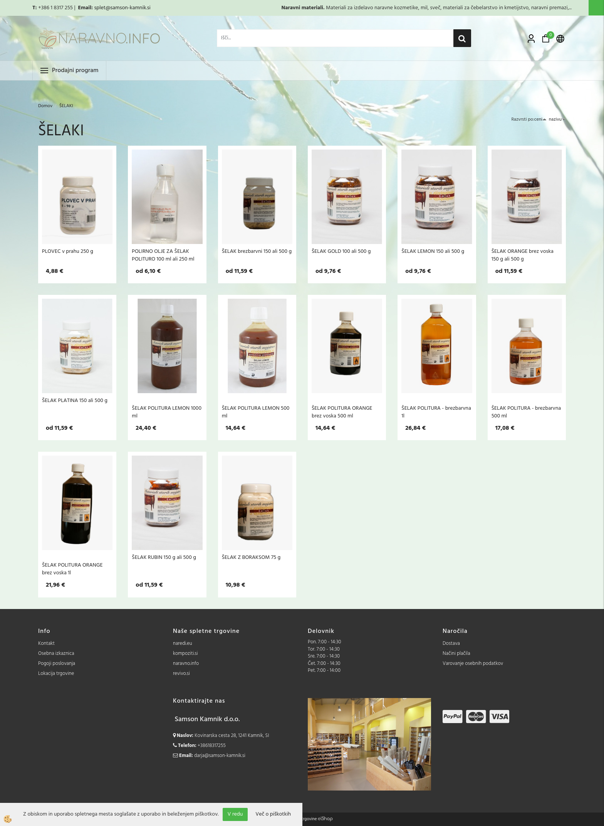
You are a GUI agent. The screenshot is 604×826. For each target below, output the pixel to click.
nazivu (557, 119)
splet (99, 7)
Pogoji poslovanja (56, 663)
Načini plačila (456, 653)
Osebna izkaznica (56, 653)
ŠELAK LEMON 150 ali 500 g (432, 251)
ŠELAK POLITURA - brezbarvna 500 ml (526, 412)
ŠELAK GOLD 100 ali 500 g (341, 251)
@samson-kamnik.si (128, 7)
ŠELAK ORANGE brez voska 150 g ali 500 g (523, 255)
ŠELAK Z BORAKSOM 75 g (251, 557)
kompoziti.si (185, 653)
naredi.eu (182, 643)
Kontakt (46, 643)
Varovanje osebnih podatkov (473, 663)
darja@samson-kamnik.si (219, 756)
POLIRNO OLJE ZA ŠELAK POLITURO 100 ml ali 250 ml (163, 255)
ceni (540, 119)
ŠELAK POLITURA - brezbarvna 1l (436, 412)
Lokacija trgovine (56, 674)
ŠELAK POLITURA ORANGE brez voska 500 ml (342, 412)
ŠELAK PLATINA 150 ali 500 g (74, 400)
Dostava (451, 643)
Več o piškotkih (273, 814)
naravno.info (186, 663)
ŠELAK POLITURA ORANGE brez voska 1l (72, 569)
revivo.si (181, 674)
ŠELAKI (66, 106)
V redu (235, 814)
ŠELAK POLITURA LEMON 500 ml (256, 412)
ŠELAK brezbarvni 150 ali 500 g (257, 251)
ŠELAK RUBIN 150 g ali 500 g (164, 557)
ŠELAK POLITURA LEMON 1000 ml (166, 412)
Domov (45, 106)
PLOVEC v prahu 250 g (67, 251)
